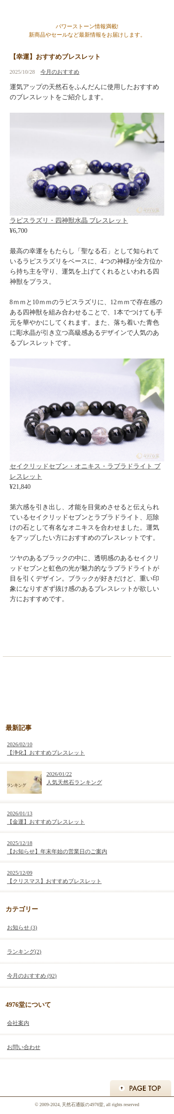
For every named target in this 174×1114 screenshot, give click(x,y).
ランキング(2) (24, 951)
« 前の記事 (23, 633)
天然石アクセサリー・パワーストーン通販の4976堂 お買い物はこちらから (87, 688)
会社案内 (18, 1023)
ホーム (87, 633)
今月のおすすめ (59, 72)
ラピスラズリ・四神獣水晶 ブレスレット (69, 220)
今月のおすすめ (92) (32, 976)
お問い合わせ (23, 1047)
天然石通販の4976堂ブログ (87, 12)
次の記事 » (150, 633)
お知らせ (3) (22, 927)
